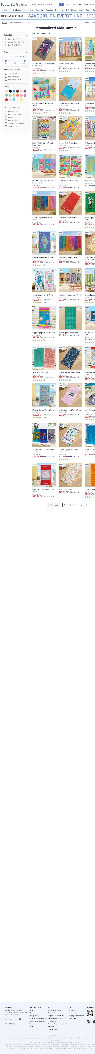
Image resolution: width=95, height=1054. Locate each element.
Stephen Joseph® (16, 123)
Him (57, 10)
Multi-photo (14, 77)
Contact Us (51, 1013)
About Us (32, 1010)
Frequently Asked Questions (57, 1018)
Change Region (53, 1029)
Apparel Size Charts (54, 1010)
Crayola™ (13, 111)
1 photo (12, 74)
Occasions (28, 10)
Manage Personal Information (57, 1024)
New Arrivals (14, 45)
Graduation (17, 10)
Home (80, 10)
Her (62, 10)
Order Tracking (73, 1013)
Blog (30, 1013)
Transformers (14, 126)
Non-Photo (14, 80)
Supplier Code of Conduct (37, 1021)
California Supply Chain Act (38, 1018)
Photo (88, 10)
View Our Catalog (9, 1024)
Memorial (39, 10)
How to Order (52, 1021)
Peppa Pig (13, 120)
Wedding (49, 10)
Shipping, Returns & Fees (76, 1016)
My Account (72, 1010)
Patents (31, 1026)
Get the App (72, 1018)
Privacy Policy (33, 1016)
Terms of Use (33, 1024)
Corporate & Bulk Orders (56, 1016)
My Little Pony (14, 114)
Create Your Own (16, 42)
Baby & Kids (71, 10)
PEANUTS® (14, 117)
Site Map (51, 1026)
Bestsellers (14, 39)
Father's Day (5, 10)
